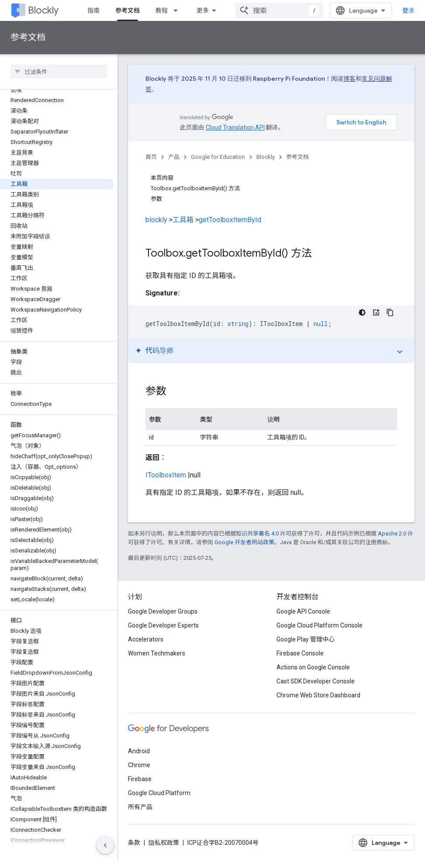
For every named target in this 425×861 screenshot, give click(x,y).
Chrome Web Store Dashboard (318, 695)
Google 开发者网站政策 (244, 542)
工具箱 (183, 220)
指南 (93, 10)
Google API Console (303, 611)
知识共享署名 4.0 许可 (263, 533)
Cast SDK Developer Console (315, 681)
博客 (349, 78)
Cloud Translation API (235, 127)
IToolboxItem (165, 475)
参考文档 (27, 37)
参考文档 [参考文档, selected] (127, 10)
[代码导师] (376, 312)
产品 (174, 157)
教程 (161, 10)
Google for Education (218, 157)
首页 (151, 157)
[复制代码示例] (390, 312)
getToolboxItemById (230, 220)
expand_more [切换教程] (399, 351)
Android (139, 751)
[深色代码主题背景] (362, 312)
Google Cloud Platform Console (319, 625)
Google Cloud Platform (159, 792)
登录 (408, 10)
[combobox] (279, 10)
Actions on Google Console (313, 667)
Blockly (43, 10)
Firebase (140, 778)
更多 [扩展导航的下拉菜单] (203, 10)
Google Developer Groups (162, 611)
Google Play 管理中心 (305, 639)
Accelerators (145, 639)
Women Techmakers (156, 653)
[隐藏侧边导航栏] (105, 845)
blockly (156, 220)
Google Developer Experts (163, 625)
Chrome (139, 765)
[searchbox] (58, 72)
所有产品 (140, 806)
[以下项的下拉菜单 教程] (178, 10)
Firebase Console (300, 653)
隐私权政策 (164, 842)
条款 (134, 842)
